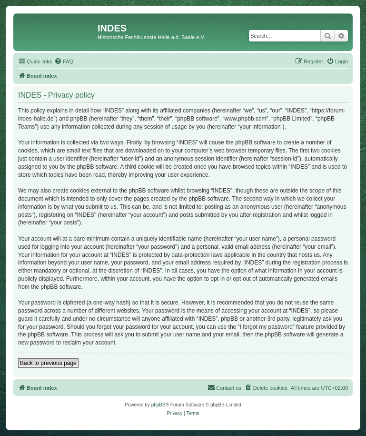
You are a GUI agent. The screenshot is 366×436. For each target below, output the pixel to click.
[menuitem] (63, 61)
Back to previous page (48, 363)
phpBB (158, 404)
